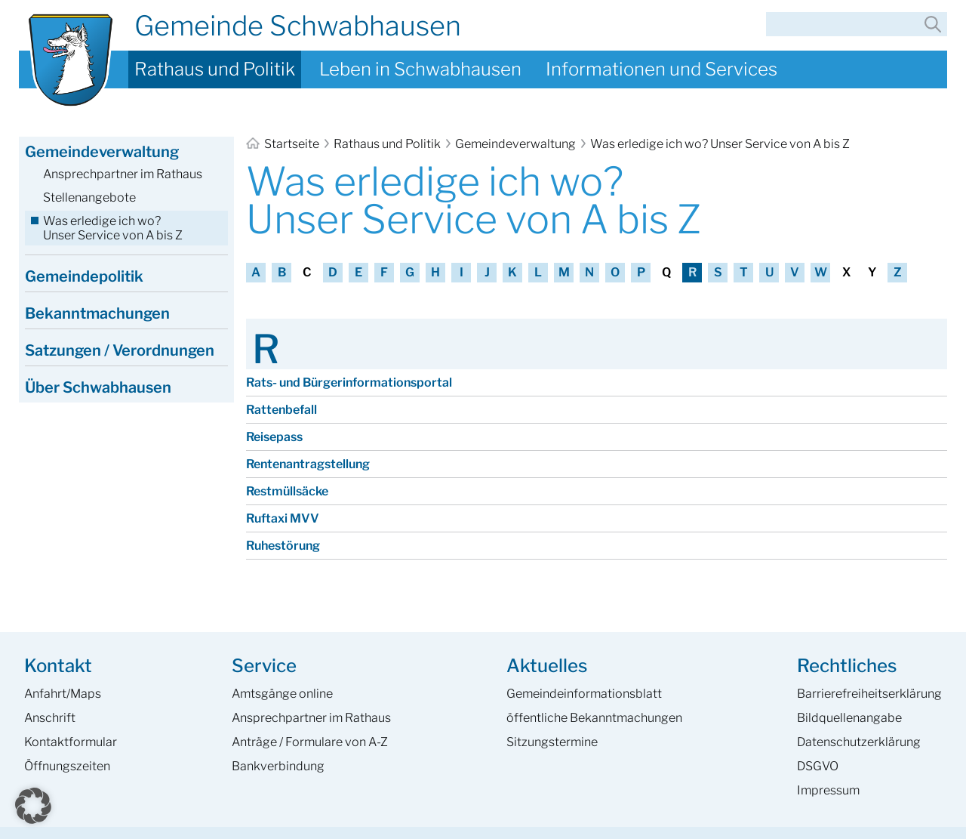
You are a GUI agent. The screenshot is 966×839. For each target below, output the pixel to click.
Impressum (828, 790)
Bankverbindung (278, 766)
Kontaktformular (70, 742)
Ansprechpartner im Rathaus (122, 174)
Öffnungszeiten (67, 766)
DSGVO (817, 766)
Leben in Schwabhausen (420, 69)
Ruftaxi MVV (282, 518)
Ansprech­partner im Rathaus (311, 718)
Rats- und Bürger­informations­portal (349, 382)
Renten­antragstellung (308, 464)
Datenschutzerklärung (859, 742)
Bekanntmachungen (97, 313)
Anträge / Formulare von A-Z (310, 742)
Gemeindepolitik (84, 276)
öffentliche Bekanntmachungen (594, 718)
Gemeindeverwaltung (515, 144)
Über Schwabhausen (98, 387)
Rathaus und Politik (214, 69)
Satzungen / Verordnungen (119, 350)
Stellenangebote (89, 197)
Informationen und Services (661, 69)
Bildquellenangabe (849, 718)
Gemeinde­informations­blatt (584, 693)
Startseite (283, 144)
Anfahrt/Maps (62, 693)
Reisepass (274, 437)
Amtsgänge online (282, 693)
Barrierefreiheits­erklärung (869, 693)
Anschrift (49, 718)
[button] (33, 806)
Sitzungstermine (552, 742)
